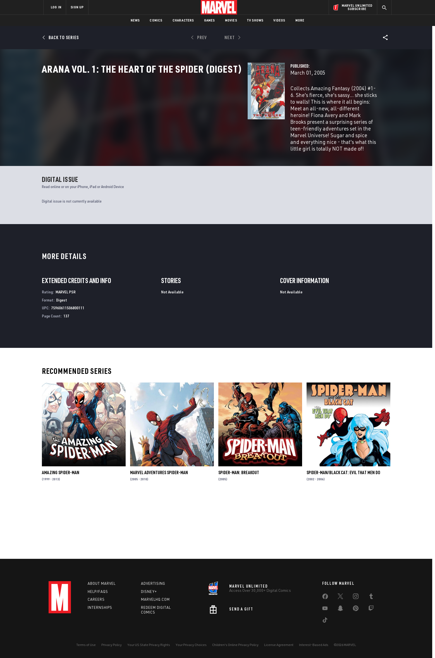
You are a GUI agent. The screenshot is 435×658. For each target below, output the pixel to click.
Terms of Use (86, 645)
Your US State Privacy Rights (148, 645)
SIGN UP (77, 7)
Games (209, 20)
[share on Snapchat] (340, 609)
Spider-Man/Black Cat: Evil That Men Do (343, 532)
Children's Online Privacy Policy (235, 645)
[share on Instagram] (355, 597)
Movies (231, 20)
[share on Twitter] (340, 597)
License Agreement (278, 645)
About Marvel (102, 583)
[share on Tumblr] (371, 597)
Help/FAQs (98, 591)
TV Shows (255, 20)
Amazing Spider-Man (60, 532)
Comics (156, 20)
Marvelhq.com (155, 599)
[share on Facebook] (325, 597)
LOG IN (56, 7)
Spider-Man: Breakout (238, 532)
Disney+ (149, 591)
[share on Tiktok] (325, 621)
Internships (100, 607)
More (300, 20)
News (135, 20)
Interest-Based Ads (313, 645)
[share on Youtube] (325, 609)
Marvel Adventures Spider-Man (159, 532)
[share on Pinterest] (355, 609)
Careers (96, 599)
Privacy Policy (111, 645)
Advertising (153, 583)
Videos (279, 20)
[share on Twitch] (371, 609)
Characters (183, 20)
